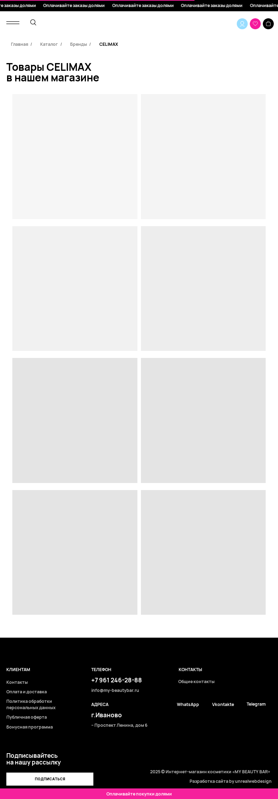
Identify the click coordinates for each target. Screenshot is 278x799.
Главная (19, 44)
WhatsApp (188, 704)
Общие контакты (196, 682)
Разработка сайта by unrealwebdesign (231, 781)
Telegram (256, 704)
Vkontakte (223, 704)
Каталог (49, 44)
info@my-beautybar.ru (115, 690)
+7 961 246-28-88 (116, 680)
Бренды (78, 44)
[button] (49, 779)
